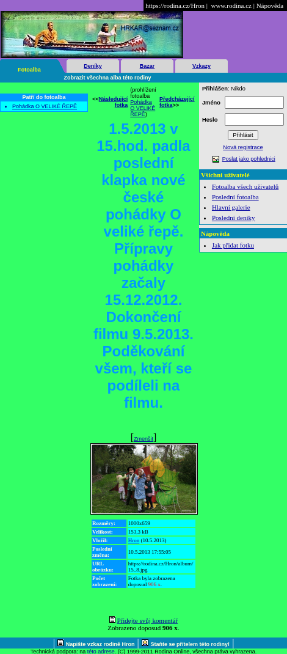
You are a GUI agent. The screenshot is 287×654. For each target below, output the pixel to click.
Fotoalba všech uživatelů (245, 186)
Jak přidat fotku (233, 245)
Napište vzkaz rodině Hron (100, 644)
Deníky (93, 66)
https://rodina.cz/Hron (175, 5)
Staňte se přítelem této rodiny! (190, 644)
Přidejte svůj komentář (147, 620)
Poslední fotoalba (235, 196)
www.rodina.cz (231, 5)
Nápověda (270, 5)
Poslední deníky (233, 217)
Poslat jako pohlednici (248, 159)
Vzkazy (201, 66)
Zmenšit (143, 439)
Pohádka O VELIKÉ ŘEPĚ (44, 106)
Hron (134, 540)
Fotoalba (29, 70)
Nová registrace (243, 147)
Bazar (147, 66)
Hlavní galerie (231, 207)
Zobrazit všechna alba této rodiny (107, 78)
